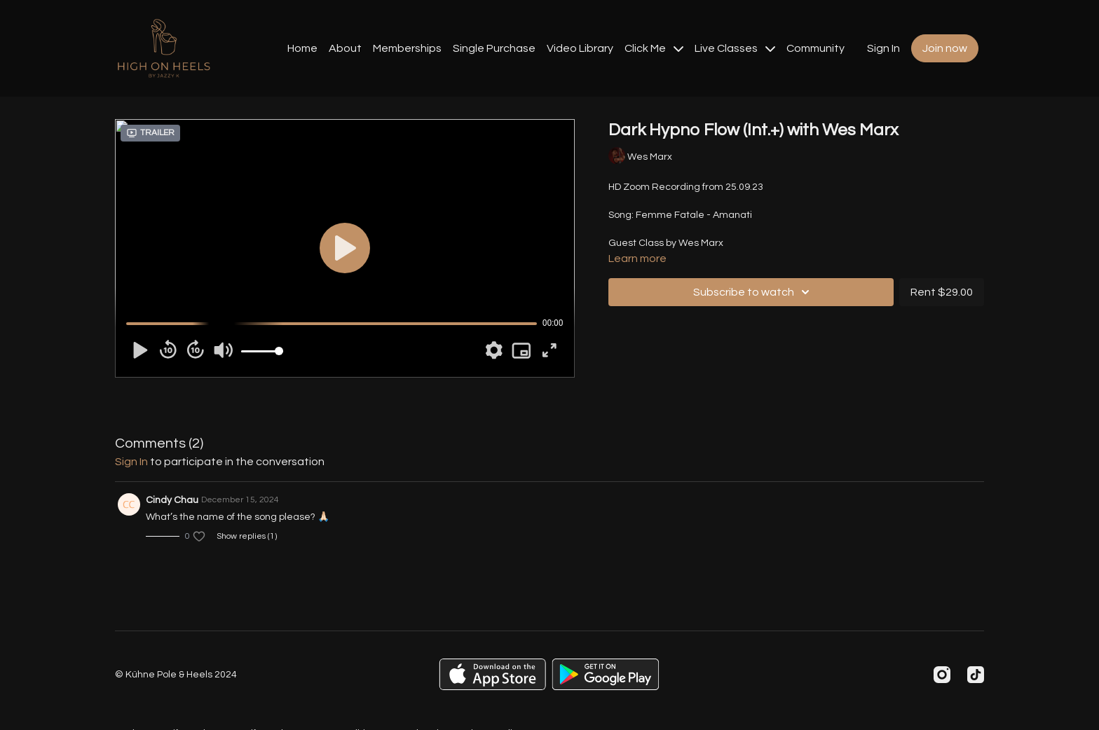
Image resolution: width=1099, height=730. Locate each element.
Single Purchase (494, 48)
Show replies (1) (247, 536)
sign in (131, 461)
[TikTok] (975, 674)
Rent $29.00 (941, 292)
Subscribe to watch (753, 292)
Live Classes (735, 48)
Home (302, 48)
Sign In (883, 48)
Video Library (580, 48)
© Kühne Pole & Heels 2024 (176, 675)
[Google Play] (606, 674)
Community (815, 48)
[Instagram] (942, 674)
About (345, 48)
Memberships (407, 48)
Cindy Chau (172, 500)
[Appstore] (492, 674)
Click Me (653, 48)
